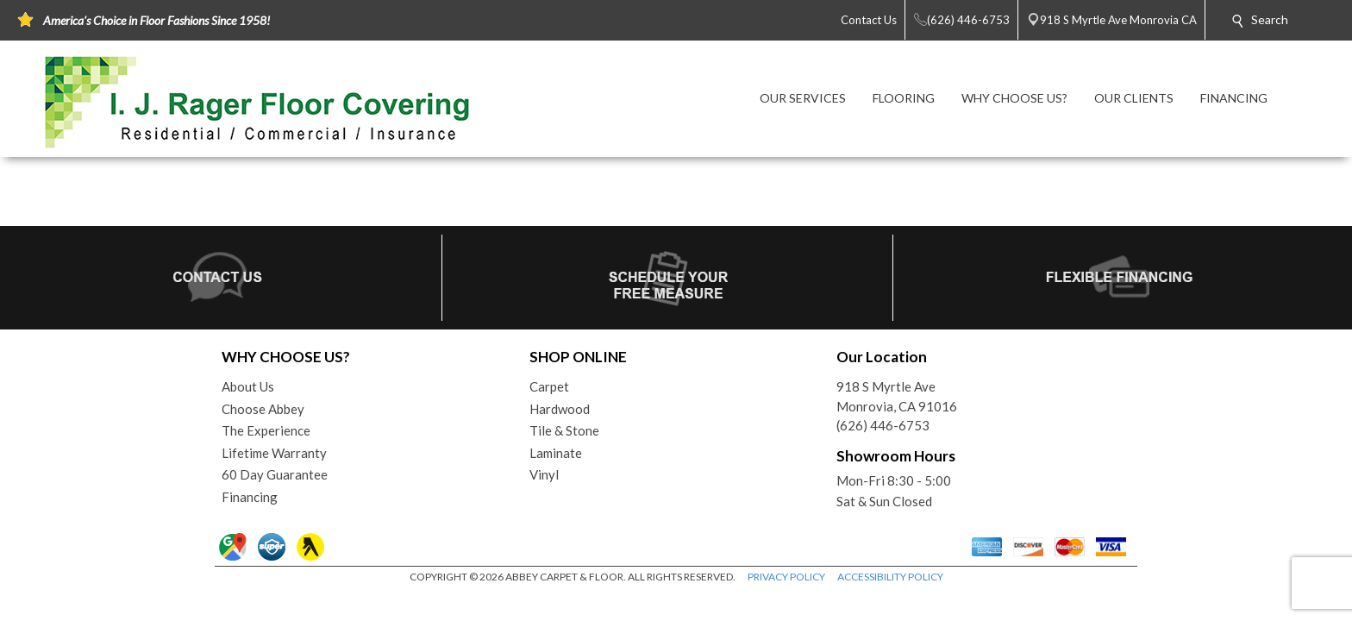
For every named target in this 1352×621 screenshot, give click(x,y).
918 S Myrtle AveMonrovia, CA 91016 (896, 396)
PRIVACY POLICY (786, 576)
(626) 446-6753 (883, 425)
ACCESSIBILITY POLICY (890, 576)
